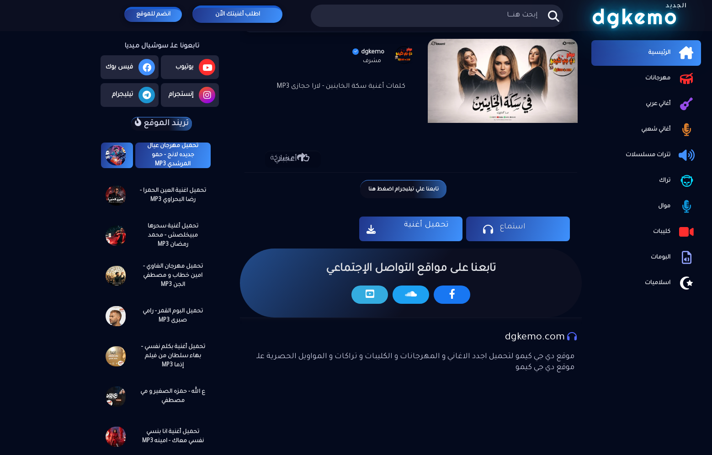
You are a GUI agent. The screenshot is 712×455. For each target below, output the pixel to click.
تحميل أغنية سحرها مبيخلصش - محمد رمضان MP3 (173, 235)
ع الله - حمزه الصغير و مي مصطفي (172, 396)
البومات (673, 258)
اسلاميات (670, 283)
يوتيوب (195, 67)
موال (677, 206)
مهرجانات (670, 79)
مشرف (372, 61)
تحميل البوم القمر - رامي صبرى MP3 (173, 316)
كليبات (674, 232)
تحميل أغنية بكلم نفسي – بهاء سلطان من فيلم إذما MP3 (173, 356)
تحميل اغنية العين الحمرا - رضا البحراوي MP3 (173, 195)
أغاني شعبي (668, 130)
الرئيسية (672, 53)
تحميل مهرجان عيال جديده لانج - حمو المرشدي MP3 (172, 155)
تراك (677, 181)
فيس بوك (130, 67)
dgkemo (368, 52)
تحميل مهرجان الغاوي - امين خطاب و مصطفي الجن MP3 (173, 276)
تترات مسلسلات (661, 155)
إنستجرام (192, 95)
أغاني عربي (671, 104)
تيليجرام (133, 95)
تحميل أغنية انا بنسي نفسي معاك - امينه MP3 (173, 436)
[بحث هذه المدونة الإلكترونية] (437, 16)
